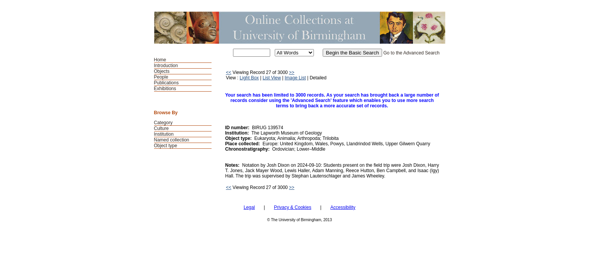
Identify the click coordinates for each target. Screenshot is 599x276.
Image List (295, 77)
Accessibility (342, 207)
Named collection (171, 140)
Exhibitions (165, 88)
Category (163, 122)
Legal (249, 207)
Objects (162, 71)
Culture (161, 128)
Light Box (249, 77)
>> (291, 72)
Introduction (166, 65)
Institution (164, 134)
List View (272, 77)
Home (160, 59)
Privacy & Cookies (292, 207)
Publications (166, 82)
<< (228, 72)
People (161, 77)
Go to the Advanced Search (411, 53)
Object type (165, 145)
